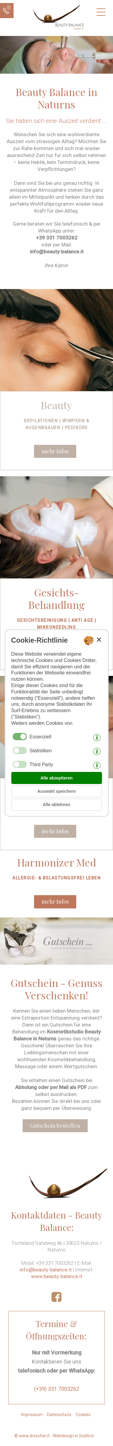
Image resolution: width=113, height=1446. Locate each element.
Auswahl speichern (56, 791)
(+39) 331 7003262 (56, 1389)
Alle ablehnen (56, 804)
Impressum (32, 1414)
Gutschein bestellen (55, 1125)
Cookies (83, 1414)
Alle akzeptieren (56, 778)
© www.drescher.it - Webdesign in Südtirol (54, 1435)
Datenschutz (59, 1414)
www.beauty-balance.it (56, 1276)
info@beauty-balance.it (46, 1270)
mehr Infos (55, 451)
